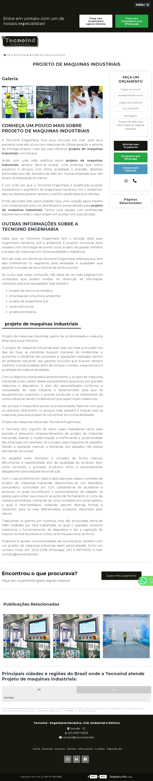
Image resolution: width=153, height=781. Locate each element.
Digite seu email (130, 89)
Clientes (71, 748)
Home (36, 748)
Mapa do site (114, 748)
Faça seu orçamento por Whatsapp (131, 21)
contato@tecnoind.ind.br (76, 737)
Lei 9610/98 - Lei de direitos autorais (79, 711)
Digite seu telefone (130, 102)
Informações (85, 748)
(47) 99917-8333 (76, 733)
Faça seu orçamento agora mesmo (96, 21)
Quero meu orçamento (121, 575)
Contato (100, 748)
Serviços (60, 748)
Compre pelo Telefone (131, 169)
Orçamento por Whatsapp (130, 157)
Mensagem (130, 115)
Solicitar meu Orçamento (130, 146)
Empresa (47, 748)
